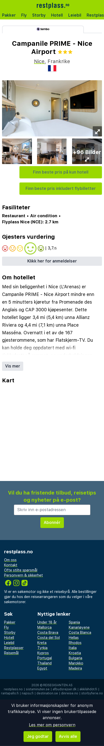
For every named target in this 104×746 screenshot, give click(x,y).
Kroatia (75, 653)
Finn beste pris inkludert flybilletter (61, 188)
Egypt (42, 668)
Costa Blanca (80, 632)
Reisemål (11, 653)
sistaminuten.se (38, 689)
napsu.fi (27, 693)
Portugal (44, 658)
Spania (74, 622)
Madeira (75, 668)
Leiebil (74, 15)
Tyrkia (42, 648)
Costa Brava (47, 632)
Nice (39, 61)
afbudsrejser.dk (64, 689)
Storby (39, 15)
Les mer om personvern (52, 724)
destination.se (47, 693)
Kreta (42, 643)
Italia (73, 648)
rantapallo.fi (10, 693)
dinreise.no (69, 693)
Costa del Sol (48, 638)
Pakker (9, 15)
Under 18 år (47, 622)
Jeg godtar (38, 736)
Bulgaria (75, 658)
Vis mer (12, 366)
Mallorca (44, 627)
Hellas (74, 638)
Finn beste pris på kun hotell (60, 172)
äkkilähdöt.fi (88, 689)
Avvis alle (68, 736)
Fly (24, 15)
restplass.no (13, 689)
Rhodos (75, 643)
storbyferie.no (92, 693)
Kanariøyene (79, 627)
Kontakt (10, 565)
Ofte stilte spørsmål (20, 570)
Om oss (10, 560)
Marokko (76, 663)
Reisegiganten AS (58, 685)
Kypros (43, 653)
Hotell (57, 15)
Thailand (44, 663)
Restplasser (14, 648)
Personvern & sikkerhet (23, 575)
